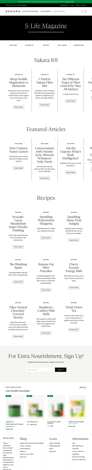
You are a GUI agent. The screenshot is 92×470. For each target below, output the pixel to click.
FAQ (73, 443)
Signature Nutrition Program (32, 443)
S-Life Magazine (46, 26)
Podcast (52, 451)
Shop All (23, 457)
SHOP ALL (83, 387)
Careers (75, 454)
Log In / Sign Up (78, 451)
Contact (75, 448)
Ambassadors (54, 446)
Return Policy (77, 446)
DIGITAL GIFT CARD (26, 454)
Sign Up (84, 5)
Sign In (78, 5)
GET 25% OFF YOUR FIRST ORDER (16, 5)
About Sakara (54, 443)
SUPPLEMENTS (46, 11)
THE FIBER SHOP (59, 11)
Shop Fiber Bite (69, 1)
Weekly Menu (64, 5)
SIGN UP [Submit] (60, 369)
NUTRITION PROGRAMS (30, 11)
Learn (72, 5)
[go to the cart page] (85, 11)
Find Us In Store (78, 457)
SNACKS (23, 451)
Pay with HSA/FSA (78, 459)
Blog (51, 448)
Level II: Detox (25, 446)
